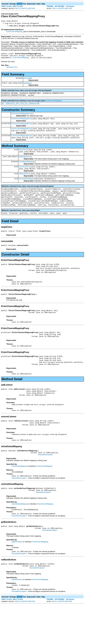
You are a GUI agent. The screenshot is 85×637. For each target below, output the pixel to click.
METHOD (31, 8)
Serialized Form (11, 69)
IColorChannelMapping (14, 32)
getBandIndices (24, 163)
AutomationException (45, 482)
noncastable (28, 80)
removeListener (24, 174)
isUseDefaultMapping (26, 169)
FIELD (17, 8)
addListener (23, 156)
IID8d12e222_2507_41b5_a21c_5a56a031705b (22, 106)
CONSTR (24, 8)
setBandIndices (24, 182)
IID (3, 106)
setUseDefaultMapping (27, 187)
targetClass (28, 85)
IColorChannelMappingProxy (21, 117)
